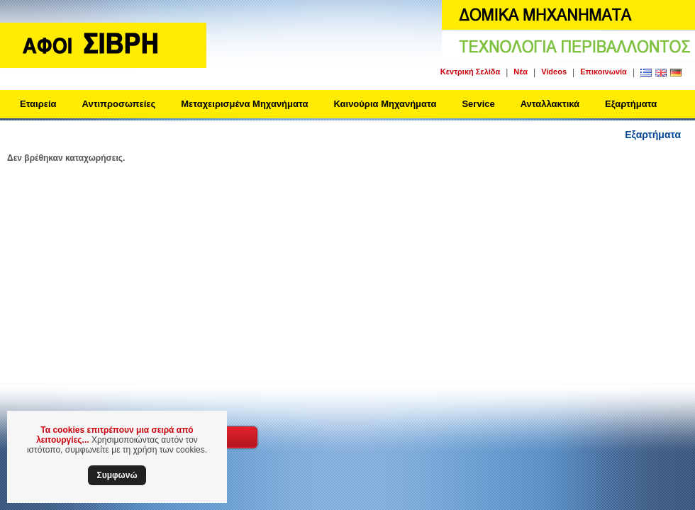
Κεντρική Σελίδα (470, 71)
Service (478, 103)
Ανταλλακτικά (550, 103)
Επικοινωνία (603, 71)
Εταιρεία (38, 103)
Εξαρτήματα (631, 103)
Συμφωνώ (116, 475)
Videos (554, 71)
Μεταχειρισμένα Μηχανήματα (244, 103)
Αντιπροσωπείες (119, 103)
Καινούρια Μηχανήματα (384, 103)
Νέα (520, 71)
